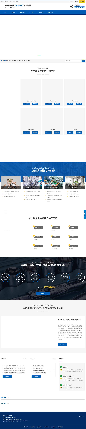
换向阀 (5, 170)
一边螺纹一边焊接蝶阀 (31, 149)
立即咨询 (26, 152)
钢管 (5, 194)
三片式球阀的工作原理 (38, 384)
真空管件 (6, 185)
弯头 (5, 192)
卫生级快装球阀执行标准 (38, 382)
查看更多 (62, 372)
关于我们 (71, 1)
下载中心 (28, 60)
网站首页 (26, 426)
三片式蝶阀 (52, 178)
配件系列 (19, 60)
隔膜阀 (5, 158)
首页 (4, 12)
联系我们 (76, 1)
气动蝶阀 (75, 178)
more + (25, 375)
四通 (5, 190)
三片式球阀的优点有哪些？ (39, 386)
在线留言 (41, 12)
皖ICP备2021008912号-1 (22, 421)
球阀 (5, 156)
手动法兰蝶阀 (31, 178)
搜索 (83, 60)
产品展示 (13, 12)
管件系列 (14, 60)
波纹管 (23, 60)
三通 (5, 188)
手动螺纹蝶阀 (53, 149)
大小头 (5, 183)
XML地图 (82, 1)
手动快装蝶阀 (75, 149)
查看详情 (35, 152)
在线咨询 (43, 300)
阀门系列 (9, 60)
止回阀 (5, 160)
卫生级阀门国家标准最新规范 (39, 389)
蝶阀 (5, 153)
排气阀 (5, 167)
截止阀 (5, 165)
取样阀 (5, 163)
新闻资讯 (22, 12)
